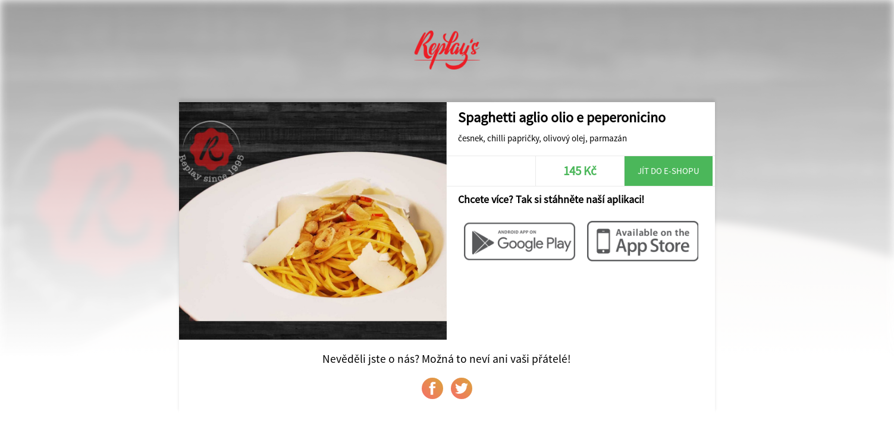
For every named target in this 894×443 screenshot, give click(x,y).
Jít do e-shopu (668, 170)
